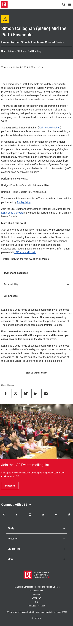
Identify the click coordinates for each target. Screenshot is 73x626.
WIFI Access (36, 295)
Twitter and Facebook (36, 272)
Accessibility (36, 284)
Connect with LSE (16, 504)
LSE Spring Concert (12, 212)
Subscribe (10, 485)
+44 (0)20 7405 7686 (36, 606)
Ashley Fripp (23, 202)
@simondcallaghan (49, 127)
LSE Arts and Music (25, 252)
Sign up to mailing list (36, 372)
